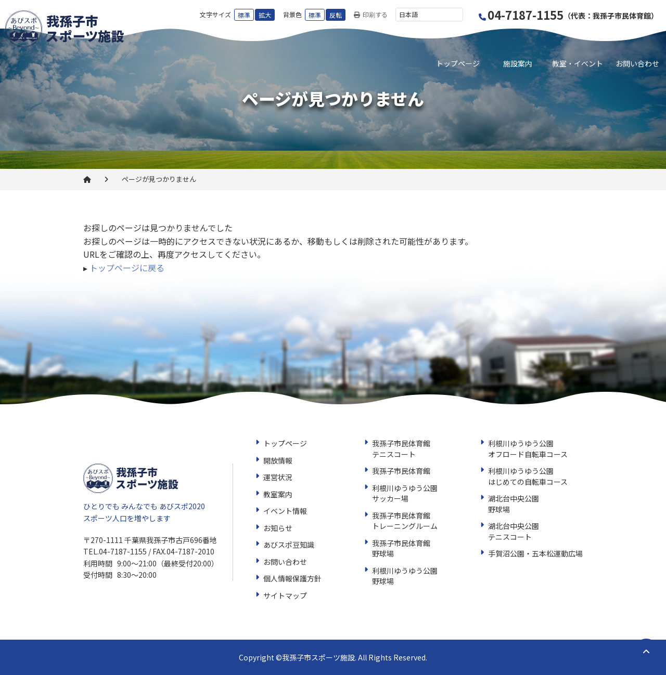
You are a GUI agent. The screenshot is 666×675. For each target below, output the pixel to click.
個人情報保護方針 (292, 578)
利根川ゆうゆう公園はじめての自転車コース (528, 476)
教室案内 (277, 494)
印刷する (371, 14)
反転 (335, 14)
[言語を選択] (429, 14)
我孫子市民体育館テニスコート (401, 448)
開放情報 (277, 460)
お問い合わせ (637, 63)
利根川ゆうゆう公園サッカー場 (405, 493)
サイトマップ (285, 595)
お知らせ (277, 528)
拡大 (265, 14)
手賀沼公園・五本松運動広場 (535, 553)
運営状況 (277, 477)
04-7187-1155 (569, 15)
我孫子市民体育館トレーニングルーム (405, 521)
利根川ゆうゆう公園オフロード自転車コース (528, 448)
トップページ (458, 63)
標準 (244, 14)
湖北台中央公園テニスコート (513, 531)
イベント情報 (285, 511)
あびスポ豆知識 (288, 544)
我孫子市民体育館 (401, 471)
